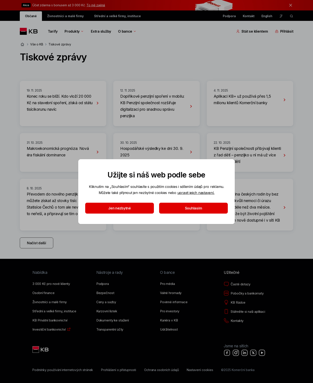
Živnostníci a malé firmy (65, 16)
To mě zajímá (96, 5)
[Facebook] (227, 352)
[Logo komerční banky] (30, 31)
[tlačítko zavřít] (289, 5)
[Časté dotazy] (237, 284)
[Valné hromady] (170, 293)
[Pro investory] (169, 311)
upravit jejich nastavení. (196, 193)
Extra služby (101, 31)
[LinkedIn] (244, 352)
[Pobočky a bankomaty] (244, 293)
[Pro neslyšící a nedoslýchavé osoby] (281, 16)
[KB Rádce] (234, 302)
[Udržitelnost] (169, 329)
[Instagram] (235, 352)
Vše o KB (36, 44)
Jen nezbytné (119, 208)
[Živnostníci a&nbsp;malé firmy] (49, 302)
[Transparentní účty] (109, 329)
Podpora (229, 16)
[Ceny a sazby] (106, 302)
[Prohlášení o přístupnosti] (118, 370)
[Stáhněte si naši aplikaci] (244, 311)
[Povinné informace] (174, 302)
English (267, 16)
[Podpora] (102, 284)
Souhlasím (193, 208)
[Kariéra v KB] (169, 320)
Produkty (74, 31)
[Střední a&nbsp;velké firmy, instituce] (54, 311)
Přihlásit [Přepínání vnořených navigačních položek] (284, 31)
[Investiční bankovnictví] (48, 329)
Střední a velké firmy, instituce (117, 16)
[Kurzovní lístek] (106, 311)
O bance (127, 31)
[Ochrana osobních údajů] (161, 370)
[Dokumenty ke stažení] (112, 320)
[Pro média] (167, 284)
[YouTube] (261, 352)
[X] (253, 352)
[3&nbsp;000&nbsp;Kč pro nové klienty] (51, 284)
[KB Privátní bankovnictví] (49, 320)
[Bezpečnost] (105, 293)
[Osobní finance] (43, 293)
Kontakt (249, 16)
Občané (31, 16)
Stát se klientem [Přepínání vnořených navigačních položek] (252, 31)
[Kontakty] (233, 321)
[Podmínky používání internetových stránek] (62, 370)
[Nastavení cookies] (200, 370)
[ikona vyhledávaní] (291, 16)
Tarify (53, 31)
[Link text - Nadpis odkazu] (40, 349)
